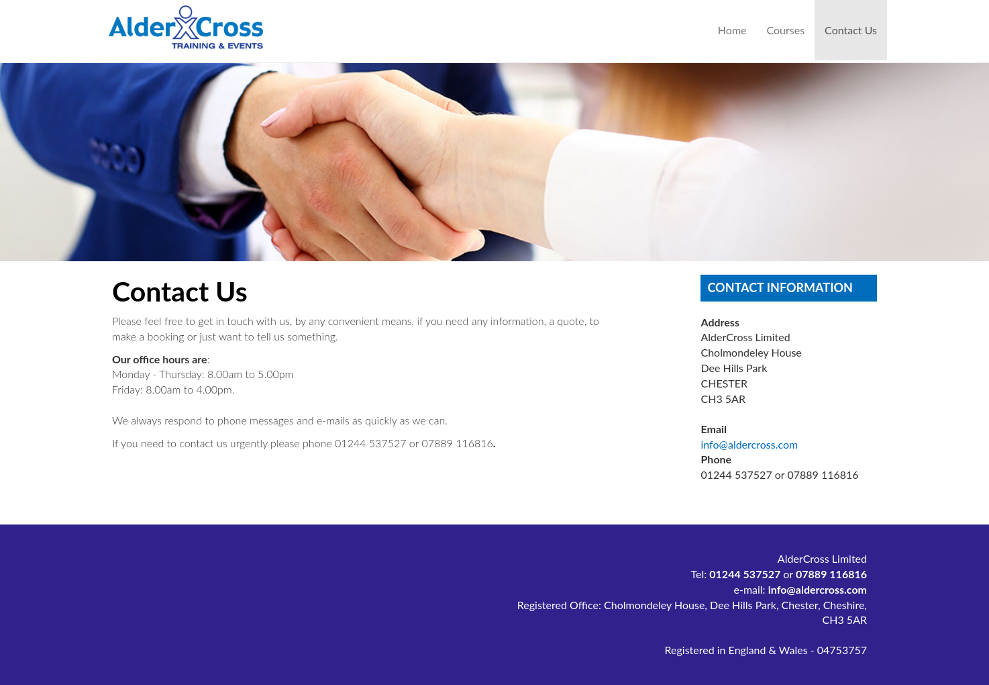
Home (732, 30)
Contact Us (856, 29)
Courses (786, 30)
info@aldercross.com (749, 444)
